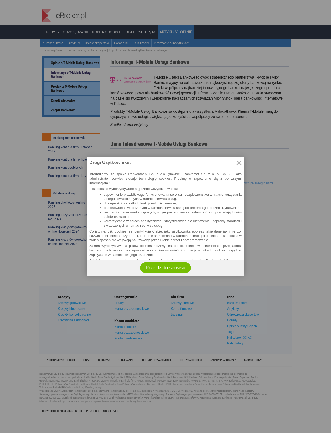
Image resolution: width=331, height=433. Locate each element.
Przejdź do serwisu (165, 267)
